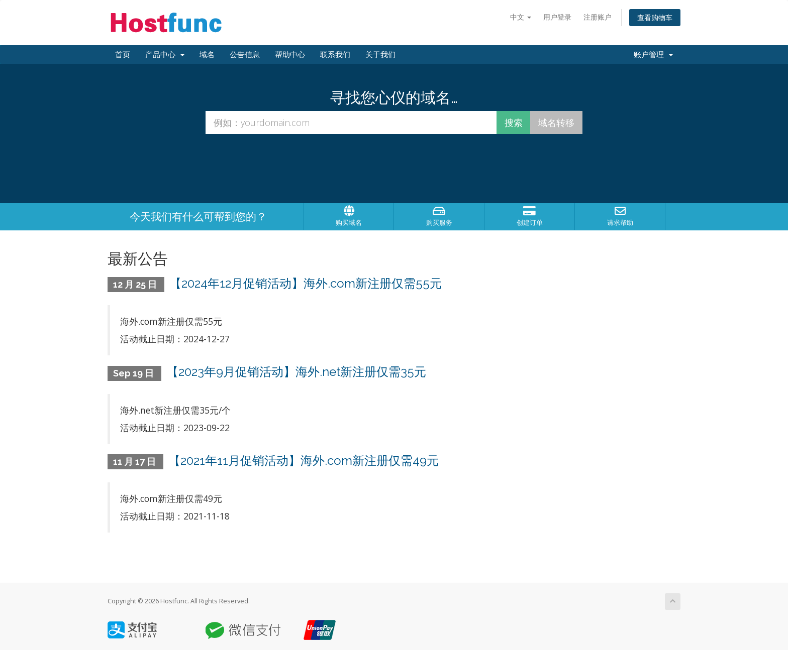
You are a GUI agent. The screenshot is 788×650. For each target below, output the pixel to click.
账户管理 (653, 54)
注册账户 (597, 17)
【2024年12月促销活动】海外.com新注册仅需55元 (305, 283)
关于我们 (380, 54)
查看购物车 (654, 17)
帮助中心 (290, 54)
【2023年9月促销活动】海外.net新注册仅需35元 (296, 371)
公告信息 (245, 54)
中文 (520, 17)
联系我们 (335, 54)
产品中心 (164, 54)
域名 (207, 54)
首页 (122, 54)
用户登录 (557, 17)
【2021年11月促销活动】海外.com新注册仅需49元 (303, 460)
